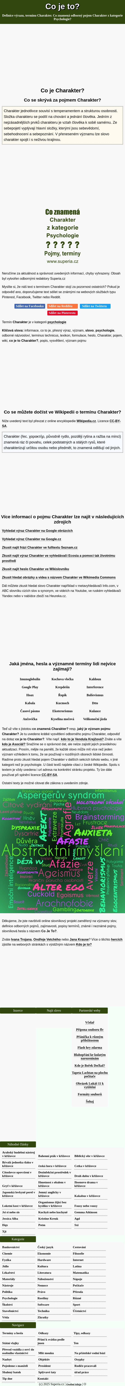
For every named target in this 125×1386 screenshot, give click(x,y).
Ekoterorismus (62, 711)
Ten (76, 1343)
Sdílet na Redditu (62, 306)
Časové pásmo (30, 711)
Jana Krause (79, 939)
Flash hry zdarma (90, 1047)
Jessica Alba (10, 1218)
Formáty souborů (90, 1094)
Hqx (5, 1225)
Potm (41, 1225)
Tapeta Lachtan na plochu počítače (90, 1074)
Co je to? (62, 6)
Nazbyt (6, 1359)
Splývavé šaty (47, 1372)
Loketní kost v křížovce (17, 1205)
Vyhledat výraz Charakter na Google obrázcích (37, 530)
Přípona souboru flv (90, 1029)
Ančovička (30, 719)
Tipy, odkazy (82, 1333)
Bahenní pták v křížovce (54, 1156)
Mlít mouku (46, 1353)
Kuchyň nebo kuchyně (52, 1212)
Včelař (89, 1022)
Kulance (95, 711)
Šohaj (90, 1101)
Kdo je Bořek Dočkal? (90, 1065)
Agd (77, 1218)
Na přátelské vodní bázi (89, 1353)
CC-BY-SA (49, 775)
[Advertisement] (62, 56)
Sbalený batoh (11, 1372)
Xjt (4, 1231)
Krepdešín (62, 687)
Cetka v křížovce (85, 1166)
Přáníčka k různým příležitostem (89, 1038)
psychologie (57, 322)
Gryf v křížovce (12, 1186)
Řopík (62, 695)
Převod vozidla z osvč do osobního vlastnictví (18, 1351)
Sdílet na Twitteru (95, 306)
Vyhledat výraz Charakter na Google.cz (31, 539)
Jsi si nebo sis (11, 1212)
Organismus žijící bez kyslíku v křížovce (52, 1203)
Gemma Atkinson (85, 1212)
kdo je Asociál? (13, 744)
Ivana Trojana (21, 939)
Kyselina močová (62, 719)
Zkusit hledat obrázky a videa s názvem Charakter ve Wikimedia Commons (59, 577)
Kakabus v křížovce (87, 1195)
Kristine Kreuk (48, 1218)
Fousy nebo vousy (86, 1205)
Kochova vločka (62, 679)
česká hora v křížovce (52, 1166)
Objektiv (44, 1359)
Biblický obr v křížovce (89, 1156)
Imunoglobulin (30, 679)
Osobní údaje (73, 1384)
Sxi (76, 1225)
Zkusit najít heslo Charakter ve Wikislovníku (35, 569)
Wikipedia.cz (86, 421)
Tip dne (7, 1378)
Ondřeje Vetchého (47, 939)
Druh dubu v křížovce (88, 1176)
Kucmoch (62, 703)
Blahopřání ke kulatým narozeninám (90, 1056)
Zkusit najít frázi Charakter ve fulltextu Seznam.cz (39, 547)
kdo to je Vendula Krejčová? (82, 739)
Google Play (30, 687)
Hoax (30, 695)
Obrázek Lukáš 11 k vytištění (90, 1085)
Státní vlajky (10, 1343)
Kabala (30, 703)
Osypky (79, 1359)
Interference (94, 687)
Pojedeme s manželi (15, 1365)
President (44, 1365)
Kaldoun (95, 679)
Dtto (95, 703)
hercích (116, 939)
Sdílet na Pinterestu (62, 313)
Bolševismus (95, 695)
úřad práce (81, 1372)
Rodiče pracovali (85, 1365)
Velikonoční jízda (95, 719)
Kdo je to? (84, 944)
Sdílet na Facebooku (30, 306)
